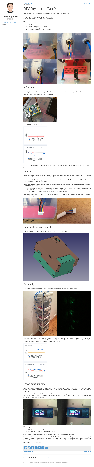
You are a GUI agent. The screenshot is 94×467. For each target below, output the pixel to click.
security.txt (65, 462)
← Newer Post (27, 3)
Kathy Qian (60, 462)
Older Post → (87, 3)
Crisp (56, 462)
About (6, 23)
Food (14, 23)
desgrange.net (10, 16)
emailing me (49, 458)
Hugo (45, 462)
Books (10, 23)
